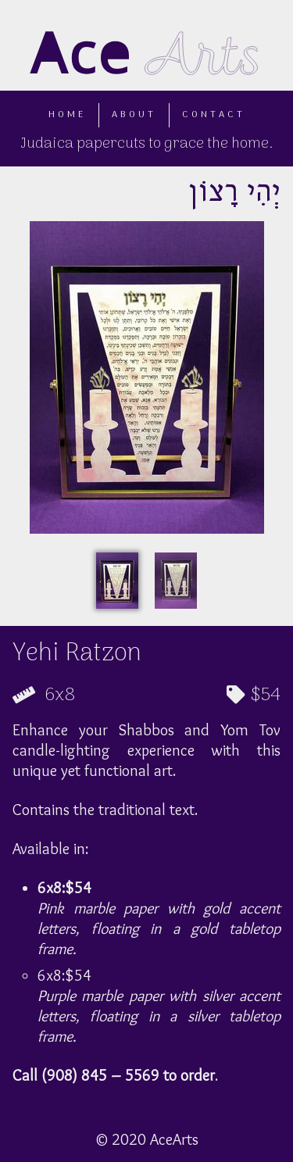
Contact (213, 115)
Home (67, 115)
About (134, 115)
